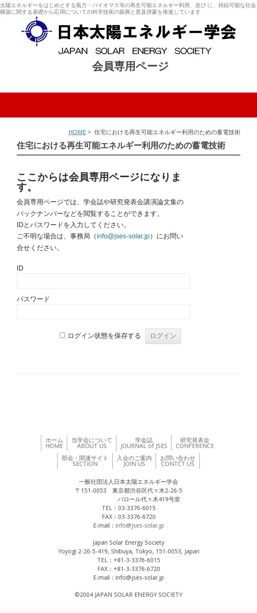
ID (20, 268)
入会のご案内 (134, 461)
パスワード (33, 299)
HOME (77, 132)
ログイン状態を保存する (104, 335)
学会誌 (144, 443)
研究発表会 (195, 443)
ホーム (54, 443)
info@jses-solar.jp (123, 236)
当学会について (91, 443)
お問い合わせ (177, 461)
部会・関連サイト (85, 461)
